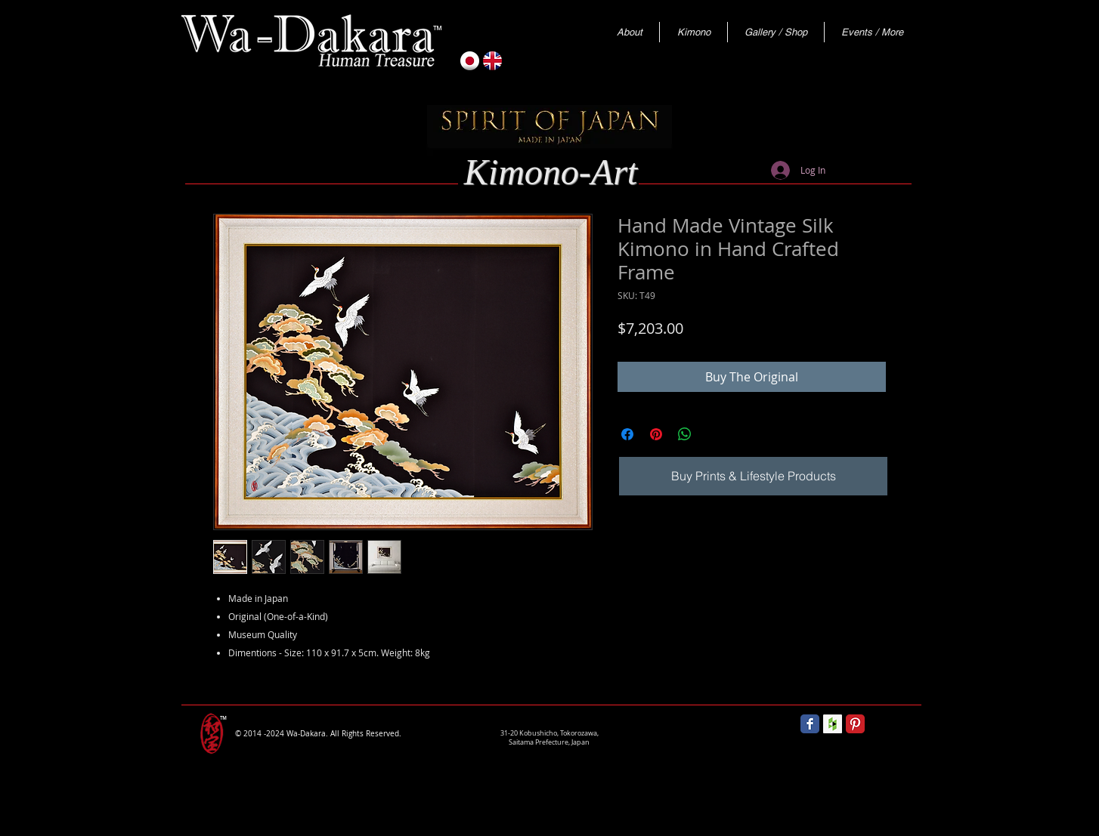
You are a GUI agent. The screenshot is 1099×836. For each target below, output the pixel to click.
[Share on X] (713, 434)
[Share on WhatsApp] (685, 434)
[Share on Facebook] (627, 434)
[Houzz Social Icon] (832, 723)
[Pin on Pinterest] (656, 434)
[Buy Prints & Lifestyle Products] (753, 476)
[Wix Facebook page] (809, 723)
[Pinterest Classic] (855, 723)
